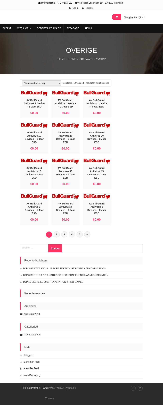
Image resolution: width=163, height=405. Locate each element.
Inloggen (28, 355)
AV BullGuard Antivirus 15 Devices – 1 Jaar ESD (34, 173)
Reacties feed (31, 368)
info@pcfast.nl (46, 3)
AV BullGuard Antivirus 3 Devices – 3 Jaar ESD (96, 208)
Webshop (23, 28)
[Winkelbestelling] (41, 83)
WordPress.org (32, 375)
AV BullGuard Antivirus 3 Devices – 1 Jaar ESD (34, 208)
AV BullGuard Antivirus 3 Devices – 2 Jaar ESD (65, 208)
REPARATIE (73, 28)
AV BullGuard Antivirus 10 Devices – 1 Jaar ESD (34, 137)
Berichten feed (32, 361)
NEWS (88, 28)
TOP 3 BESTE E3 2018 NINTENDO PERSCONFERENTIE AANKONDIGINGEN (65, 275)
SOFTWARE (86, 59)
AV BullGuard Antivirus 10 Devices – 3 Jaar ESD (96, 137)
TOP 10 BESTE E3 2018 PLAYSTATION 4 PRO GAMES (53, 281)
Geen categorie (32, 334)
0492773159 (66, 3)
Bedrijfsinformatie (49, 28)
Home (61, 59)
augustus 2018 (32, 314)
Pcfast (7, 28)
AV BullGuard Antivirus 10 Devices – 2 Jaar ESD (65, 137)
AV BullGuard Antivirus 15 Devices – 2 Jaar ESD (65, 173)
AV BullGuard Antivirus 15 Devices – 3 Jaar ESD (96, 173)
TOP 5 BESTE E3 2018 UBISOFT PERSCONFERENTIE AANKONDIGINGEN (64, 268)
